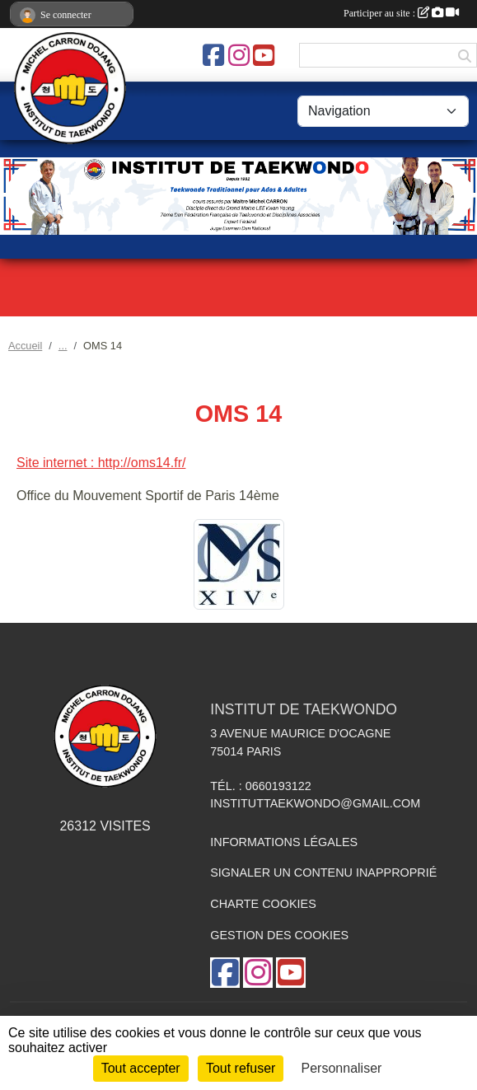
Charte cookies (263, 903)
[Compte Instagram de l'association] (239, 55)
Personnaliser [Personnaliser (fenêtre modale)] (342, 1068)
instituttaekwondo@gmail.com (315, 803)
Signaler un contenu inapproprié (323, 872)
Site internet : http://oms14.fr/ (100, 463)
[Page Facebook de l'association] (213, 55)
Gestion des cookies (279, 935)
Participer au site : (401, 13)
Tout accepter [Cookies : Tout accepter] (140, 1068)
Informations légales (284, 842)
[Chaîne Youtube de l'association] (263, 55)
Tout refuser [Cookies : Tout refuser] (240, 1068)
